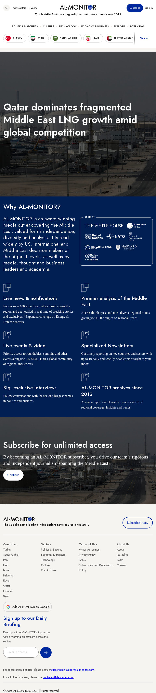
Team (120, 560)
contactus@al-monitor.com (58, 677)
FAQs (82, 560)
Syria (6, 596)
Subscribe (135, 8)
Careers (121, 565)
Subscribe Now (137, 522)
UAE (5, 565)
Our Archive (48, 570)
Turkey (7, 550)
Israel (6, 570)
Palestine (8, 575)
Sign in (149, 8)
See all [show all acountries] (144, 38)
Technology (67, 26)
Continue (13, 475)
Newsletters (19, 8)
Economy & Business (95, 26)
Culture (48, 26)
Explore (119, 26)
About (120, 550)
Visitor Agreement (89, 550)
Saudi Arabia (10, 555)
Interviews (137, 26)
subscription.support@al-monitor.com (72, 670)
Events (33, 8)
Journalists (122, 555)
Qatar (6, 586)
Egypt (6, 580)
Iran (5, 560)
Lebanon (8, 591)
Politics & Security (25, 26)
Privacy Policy (87, 555)
